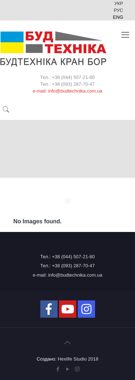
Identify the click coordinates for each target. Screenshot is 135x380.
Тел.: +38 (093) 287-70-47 (67, 265)
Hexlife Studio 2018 (78, 359)
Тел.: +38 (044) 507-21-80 (67, 256)
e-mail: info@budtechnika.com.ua (67, 275)
